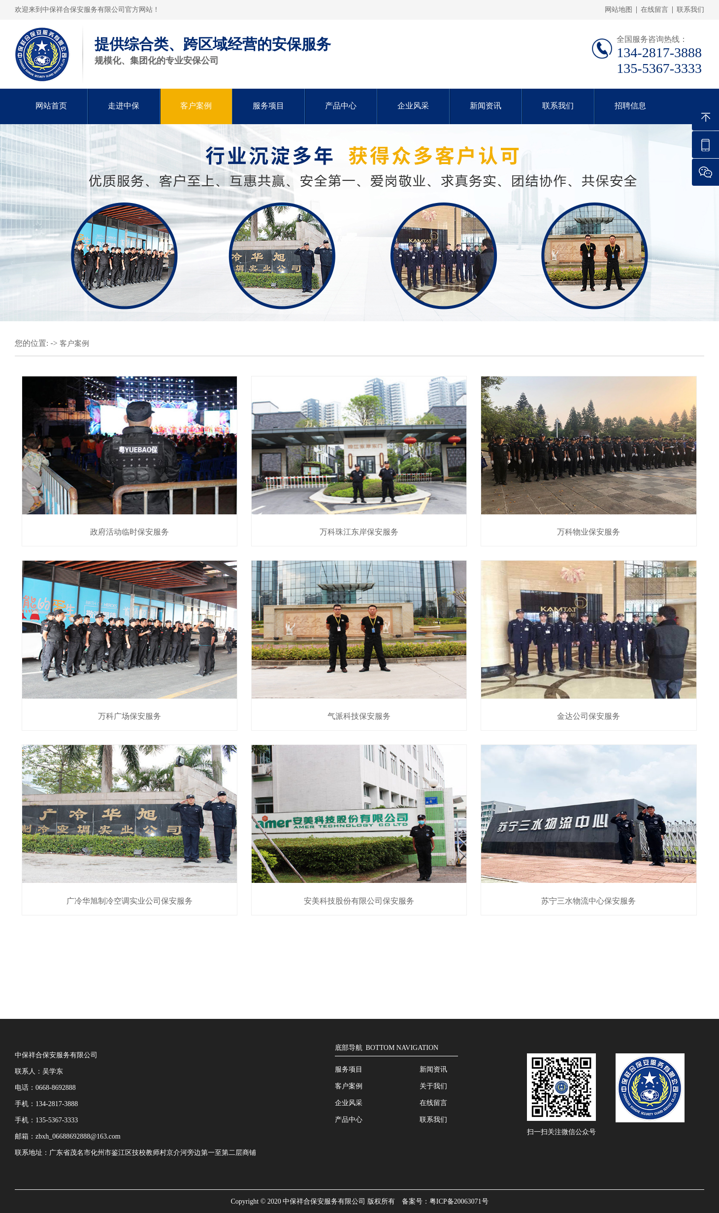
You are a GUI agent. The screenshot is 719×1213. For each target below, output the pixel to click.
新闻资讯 (485, 105)
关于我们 (433, 1086)
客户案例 (196, 105)
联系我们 (690, 9)
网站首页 (51, 105)
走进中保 (123, 105)
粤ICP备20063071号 (459, 1201)
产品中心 (341, 105)
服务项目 (268, 105)
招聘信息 (630, 105)
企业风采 (413, 105)
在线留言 (654, 9)
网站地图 (618, 9)
